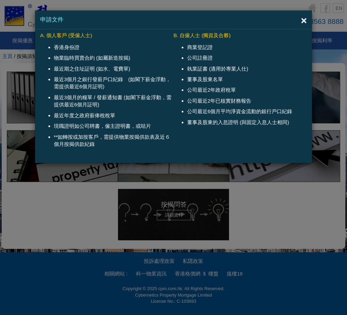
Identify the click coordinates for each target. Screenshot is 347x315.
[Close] (304, 20)
